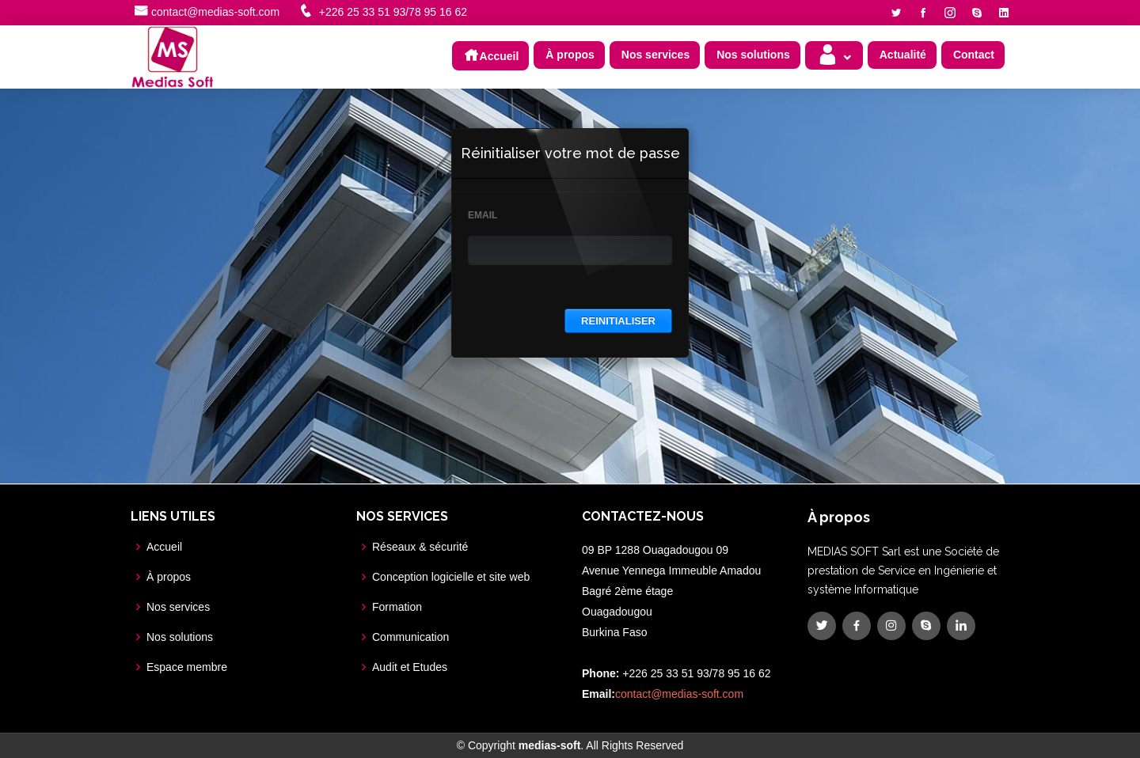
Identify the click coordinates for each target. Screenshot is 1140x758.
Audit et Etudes (409, 667)
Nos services (655, 54)
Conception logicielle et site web (451, 576)
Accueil (491, 55)
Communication (410, 636)
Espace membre (186, 667)
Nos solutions (753, 54)
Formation (397, 606)
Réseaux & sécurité (420, 546)
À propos (569, 54)
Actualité (903, 54)
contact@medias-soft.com (215, 12)
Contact (973, 54)
